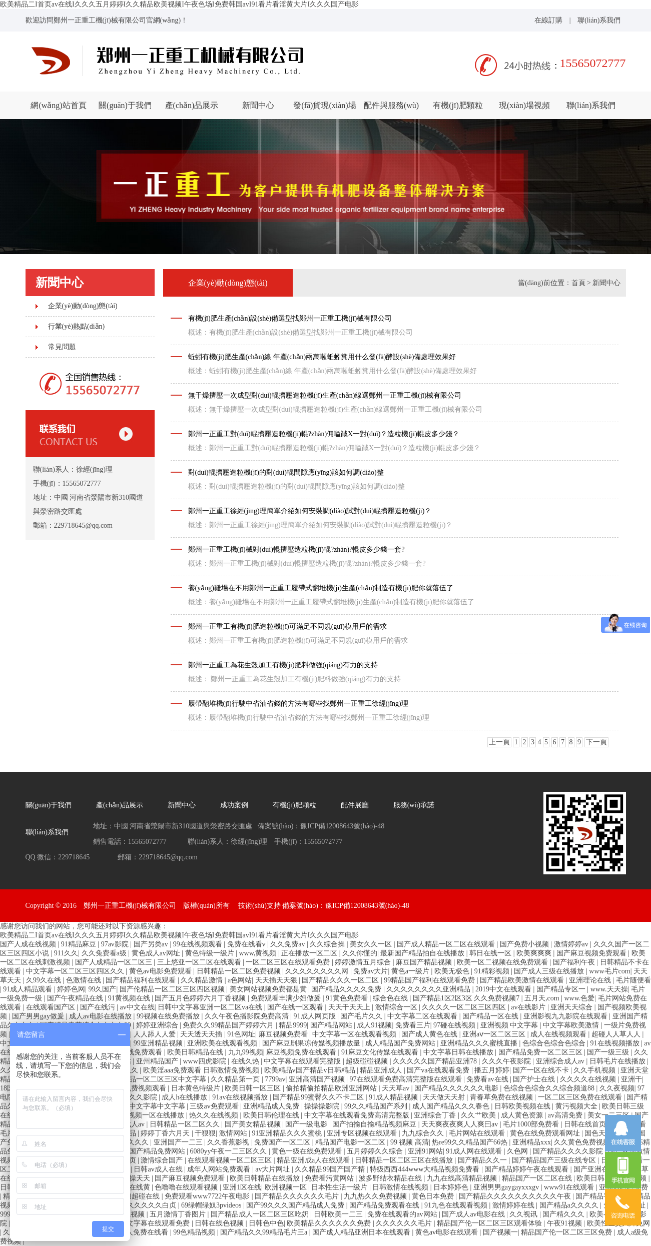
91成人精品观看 (28, 989)
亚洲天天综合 (572, 1007)
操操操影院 (322, 1106)
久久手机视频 (595, 1070)
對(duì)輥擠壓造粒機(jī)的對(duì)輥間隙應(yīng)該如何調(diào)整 (286, 472)
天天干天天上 (350, 1007)
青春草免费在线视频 (502, 1097)
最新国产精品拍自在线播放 (423, 953)
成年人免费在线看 (141, 1232)
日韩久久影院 (137, 1097)
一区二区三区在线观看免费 (289, 962)
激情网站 (234, 1133)
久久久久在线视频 (589, 1079)
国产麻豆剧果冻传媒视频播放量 (312, 1043)
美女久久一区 (372, 944)
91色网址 (241, 1034)
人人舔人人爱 (156, 1034)
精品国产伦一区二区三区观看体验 (490, 1223)
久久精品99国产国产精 (331, 1169)
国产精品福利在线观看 (142, 980)
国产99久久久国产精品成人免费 (296, 1205)
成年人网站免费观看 (219, 1169)
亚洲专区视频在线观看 (363, 1133)
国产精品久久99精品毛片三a (264, 1232)
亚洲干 (631, 1079)
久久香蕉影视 (229, 1142)
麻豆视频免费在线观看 (302, 1052)
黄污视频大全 (577, 1106)
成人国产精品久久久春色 (451, 1106)
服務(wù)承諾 (413, 805)
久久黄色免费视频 (583, 1142)
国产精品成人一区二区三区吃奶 (261, 1214)
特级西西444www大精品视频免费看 (425, 1169)
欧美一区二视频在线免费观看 (503, 962)
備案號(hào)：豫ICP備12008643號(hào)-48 (345, 905)
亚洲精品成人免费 (272, 1106)
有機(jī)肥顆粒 (458, 105)
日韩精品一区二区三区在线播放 (405, 1160)
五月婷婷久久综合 (376, 1151)
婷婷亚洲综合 (158, 1025)
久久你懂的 (359, 953)
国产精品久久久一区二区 (341, 980)
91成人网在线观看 (475, 1151)
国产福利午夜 (575, 962)
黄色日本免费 (434, 1196)
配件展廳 (355, 805)
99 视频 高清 (409, 1142)
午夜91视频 (565, 1223)
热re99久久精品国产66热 (470, 1142)
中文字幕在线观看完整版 (303, 1061)
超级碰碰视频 (368, 1061)
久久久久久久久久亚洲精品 (429, 989)
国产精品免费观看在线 (385, 1205)
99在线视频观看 (198, 944)
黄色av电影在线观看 (447, 1232)
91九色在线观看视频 (456, 1205)
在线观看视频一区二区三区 (231, 1160)
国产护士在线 (535, 1079)
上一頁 (499, 742)
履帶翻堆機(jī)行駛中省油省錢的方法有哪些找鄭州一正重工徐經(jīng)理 (298, 703)
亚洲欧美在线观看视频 (223, 1043)
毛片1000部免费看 (532, 1124)
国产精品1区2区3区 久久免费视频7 (467, 998)
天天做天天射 (445, 1097)
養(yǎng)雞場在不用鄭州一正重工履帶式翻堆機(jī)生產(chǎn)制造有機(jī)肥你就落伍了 (320, 588)
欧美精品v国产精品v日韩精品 (310, 1070)
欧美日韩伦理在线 (272, 1115)
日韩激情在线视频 (401, 1187)
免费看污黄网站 (330, 1178)
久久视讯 (524, 1214)
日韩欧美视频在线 (523, 1106)
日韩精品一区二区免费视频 (240, 971)
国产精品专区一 (561, 989)
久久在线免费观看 (135, 1052)
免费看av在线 (488, 1079)
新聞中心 (258, 105)
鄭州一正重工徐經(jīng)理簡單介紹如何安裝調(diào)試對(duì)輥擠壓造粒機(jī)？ (310, 511)
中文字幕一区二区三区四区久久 (76, 971)
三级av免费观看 (215, 1106)
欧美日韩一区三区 (254, 1088)
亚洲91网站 (425, 1151)
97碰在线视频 (455, 1025)
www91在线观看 (570, 1187)
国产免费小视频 (525, 944)
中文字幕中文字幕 (158, 1106)
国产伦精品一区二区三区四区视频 (173, 989)
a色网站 (240, 980)
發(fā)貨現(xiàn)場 (324, 105)
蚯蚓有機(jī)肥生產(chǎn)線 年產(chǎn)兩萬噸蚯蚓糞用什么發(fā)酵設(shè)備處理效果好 (322, 357)
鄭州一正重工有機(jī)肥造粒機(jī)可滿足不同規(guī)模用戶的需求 (287, 626)
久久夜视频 (616, 1088)
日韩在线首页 (586, 1124)
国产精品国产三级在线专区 (555, 1160)
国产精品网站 (332, 1025)
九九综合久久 (424, 1133)
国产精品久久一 (483, 1160)
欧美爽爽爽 (534, 953)
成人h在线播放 (185, 1097)
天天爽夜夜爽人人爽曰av (460, 1124)
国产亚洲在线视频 (602, 1169)
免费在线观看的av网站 (403, 1214)
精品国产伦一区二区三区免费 (567, 1232)
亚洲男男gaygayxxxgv (507, 1187)
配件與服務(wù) (391, 105)
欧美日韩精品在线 (196, 1052)
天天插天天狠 (277, 980)
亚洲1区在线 (242, 1187)
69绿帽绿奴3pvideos (212, 1205)
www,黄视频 (258, 953)
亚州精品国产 (158, 1061)
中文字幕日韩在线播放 (459, 1052)
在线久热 (246, 1061)
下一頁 (596, 742)
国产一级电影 (307, 1124)
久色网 (518, 1151)
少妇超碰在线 (140, 1196)
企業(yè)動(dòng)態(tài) (83, 306)
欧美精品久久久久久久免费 (330, 1223)
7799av (275, 1079)
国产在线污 (98, 1007)
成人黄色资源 (523, 1115)
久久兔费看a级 (105, 953)
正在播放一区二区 (310, 953)
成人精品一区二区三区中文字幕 (158, 1079)
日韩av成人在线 (159, 1169)
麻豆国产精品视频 (425, 962)
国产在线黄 (133, 1187)
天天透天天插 (202, 1034)
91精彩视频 (492, 971)
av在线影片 (529, 1007)
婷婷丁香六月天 (166, 1133)
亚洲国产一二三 (179, 1142)
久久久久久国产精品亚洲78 (436, 1061)
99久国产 (102, 989)
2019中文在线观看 (504, 989)
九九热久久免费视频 (376, 1196)
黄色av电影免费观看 (161, 971)
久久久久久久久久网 (317, 971)
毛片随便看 (633, 980)
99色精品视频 (195, 1232)
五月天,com (542, 998)
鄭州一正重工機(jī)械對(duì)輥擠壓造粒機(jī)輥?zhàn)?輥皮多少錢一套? (296, 549)
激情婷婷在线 (514, 1205)
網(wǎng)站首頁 (58, 105)
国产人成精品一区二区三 (114, 962)
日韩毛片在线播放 (618, 1061)
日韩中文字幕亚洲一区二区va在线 (211, 1007)
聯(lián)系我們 (598, 20)
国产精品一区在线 (491, 1016)
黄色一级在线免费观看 (308, 1151)
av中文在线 (137, 1007)
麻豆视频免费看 (284, 1034)
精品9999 (293, 1025)
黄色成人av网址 (157, 953)
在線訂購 (548, 20)
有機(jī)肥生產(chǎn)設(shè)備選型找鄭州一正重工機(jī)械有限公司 (290, 318)
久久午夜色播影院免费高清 (248, 1016)
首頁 (578, 283)
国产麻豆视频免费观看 (592, 953)
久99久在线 (44, 980)
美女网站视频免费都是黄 (269, 989)
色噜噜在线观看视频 (187, 1187)
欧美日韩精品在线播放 (266, 1178)
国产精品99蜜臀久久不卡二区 (319, 1097)
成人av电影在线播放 (101, 1016)
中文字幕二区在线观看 (423, 1016)
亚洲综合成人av (561, 1061)
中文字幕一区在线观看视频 (355, 1034)
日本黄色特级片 (196, 1088)
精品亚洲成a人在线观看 (314, 1160)
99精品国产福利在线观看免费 (430, 980)
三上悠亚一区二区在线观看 (200, 962)
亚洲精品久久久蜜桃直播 (479, 1043)
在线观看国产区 (51, 1007)
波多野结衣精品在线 (391, 1178)
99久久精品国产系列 (376, 1106)
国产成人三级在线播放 (550, 971)
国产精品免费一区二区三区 (541, 1052)
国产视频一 (500, 1232)
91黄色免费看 (348, 998)
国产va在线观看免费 (439, 1070)
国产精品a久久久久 (569, 1205)
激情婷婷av (572, 944)
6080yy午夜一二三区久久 (229, 1151)
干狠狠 (205, 1133)
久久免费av (288, 944)
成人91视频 (374, 1025)
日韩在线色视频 (220, 1223)
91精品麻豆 (79, 944)
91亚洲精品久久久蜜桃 (288, 1133)
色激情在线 (84, 980)
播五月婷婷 (491, 1070)
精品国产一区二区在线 (538, 1178)
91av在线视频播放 (241, 1097)
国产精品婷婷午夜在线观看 (527, 1169)
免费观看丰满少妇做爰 (287, 998)
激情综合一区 (397, 1007)
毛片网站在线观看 (478, 1133)
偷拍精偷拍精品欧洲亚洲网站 (332, 1088)
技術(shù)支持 (259, 905)
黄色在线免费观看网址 (546, 1133)
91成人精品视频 (394, 1097)
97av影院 (116, 944)
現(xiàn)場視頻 (524, 105)
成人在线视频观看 (559, 1034)
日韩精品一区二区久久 (186, 1124)
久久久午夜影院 (507, 1061)
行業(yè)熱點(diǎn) (76, 326)
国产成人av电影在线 (474, 1214)
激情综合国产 (163, 1160)
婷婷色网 (71, 989)
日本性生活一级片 (340, 1187)
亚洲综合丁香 (436, 1115)
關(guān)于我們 (125, 105)
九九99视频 (245, 1052)
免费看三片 (412, 1025)
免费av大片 (370, 971)
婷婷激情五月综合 (364, 962)
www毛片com (609, 971)
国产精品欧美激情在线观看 (523, 980)
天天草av (396, 1088)
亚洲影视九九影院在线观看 (566, 1016)
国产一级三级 (609, 1052)
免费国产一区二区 (283, 1142)
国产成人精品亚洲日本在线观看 (362, 1232)
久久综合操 (328, 944)
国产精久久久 (564, 1214)
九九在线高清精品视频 (463, 1178)
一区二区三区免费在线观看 (581, 1097)
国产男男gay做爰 (39, 1016)
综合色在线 (391, 998)
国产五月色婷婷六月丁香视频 (201, 998)
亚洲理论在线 (591, 980)
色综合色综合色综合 (554, 1043)
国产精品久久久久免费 (347, 989)
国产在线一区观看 (296, 1007)
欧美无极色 (452, 971)
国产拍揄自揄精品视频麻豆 (375, 1124)
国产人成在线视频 (29, 944)
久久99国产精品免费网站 (147, 1151)
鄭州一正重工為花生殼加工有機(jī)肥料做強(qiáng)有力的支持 (283, 665)
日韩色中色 (266, 1223)
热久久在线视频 (214, 1115)
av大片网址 (273, 1169)
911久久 (66, 953)
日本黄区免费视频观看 (132, 1088)
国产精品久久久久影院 (569, 1151)
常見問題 (62, 347)
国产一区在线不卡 (542, 1070)
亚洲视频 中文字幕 (510, 1025)
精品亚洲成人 (382, 1070)
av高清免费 (566, 1115)
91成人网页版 (316, 1016)
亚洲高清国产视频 (318, 1079)
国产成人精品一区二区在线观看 (447, 944)
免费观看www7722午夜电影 (208, 1196)
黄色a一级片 (411, 971)
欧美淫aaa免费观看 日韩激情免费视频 (202, 1070)
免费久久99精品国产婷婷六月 (229, 1025)
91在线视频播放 (615, 1043)
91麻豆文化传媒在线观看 (380, 1052)
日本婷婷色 (451, 1187)
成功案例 (234, 805)
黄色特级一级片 (210, 953)
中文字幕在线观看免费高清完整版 (357, 1115)
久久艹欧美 (479, 1115)
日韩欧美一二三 (339, 1214)
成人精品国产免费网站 (401, 1043)
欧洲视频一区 (287, 1187)
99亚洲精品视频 (159, 1043)
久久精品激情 (203, 980)
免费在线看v (247, 944)
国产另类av (152, 944)
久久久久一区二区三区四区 (465, 1007)
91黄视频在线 (130, 998)
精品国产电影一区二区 (351, 1142)
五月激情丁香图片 (179, 1214)
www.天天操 (609, 989)
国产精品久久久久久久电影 (457, 1088)
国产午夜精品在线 (76, 998)
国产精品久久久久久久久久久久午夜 (516, 1196)
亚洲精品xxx (531, 1142)
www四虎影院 (205, 1061)
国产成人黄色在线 (430, 1034)
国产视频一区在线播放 (150, 1115)
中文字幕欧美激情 (572, 1025)
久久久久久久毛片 (405, 1223)
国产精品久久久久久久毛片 (298, 1196)
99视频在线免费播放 (169, 1016)
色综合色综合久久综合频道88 (549, 1088)
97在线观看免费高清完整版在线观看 (407, 1079)
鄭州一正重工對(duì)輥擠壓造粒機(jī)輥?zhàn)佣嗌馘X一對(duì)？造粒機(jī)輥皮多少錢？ (323, 434)
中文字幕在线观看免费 (156, 1223)
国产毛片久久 (362, 1016)
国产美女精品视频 (254, 1124)
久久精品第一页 (236, 1079)
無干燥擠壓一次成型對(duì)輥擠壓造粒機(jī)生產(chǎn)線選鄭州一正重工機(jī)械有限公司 (325, 395)
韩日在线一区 (491, 953)
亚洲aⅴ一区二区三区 (494, 1034)
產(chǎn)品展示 (192, 105)
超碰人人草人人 (616, 1034)
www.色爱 (579, 998)
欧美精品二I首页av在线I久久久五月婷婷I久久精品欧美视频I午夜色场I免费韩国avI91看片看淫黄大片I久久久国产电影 (179, 4)
